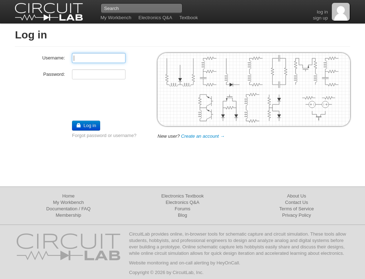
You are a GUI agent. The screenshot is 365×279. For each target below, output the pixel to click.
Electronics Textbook (182, 196)
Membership (68, 215)
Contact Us (296, 202)
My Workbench (116, 17)
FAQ (86, 208)
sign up (320, 18)
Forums (182, 208)
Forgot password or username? (104, 135)
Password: (54, 74)
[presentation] (69, 100)
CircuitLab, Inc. (188, 272)
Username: (53, 57)
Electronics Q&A (155, 17)
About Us (296, 196)
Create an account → (203, 136)
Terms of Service (296, 208)
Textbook (188, 17)
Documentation (61, 208)
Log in (86, 125)
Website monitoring (149, 262)
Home (68, 196)
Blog (182, 215)
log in (322, 12)
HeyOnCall (227, 262)
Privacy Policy (296, 215)
